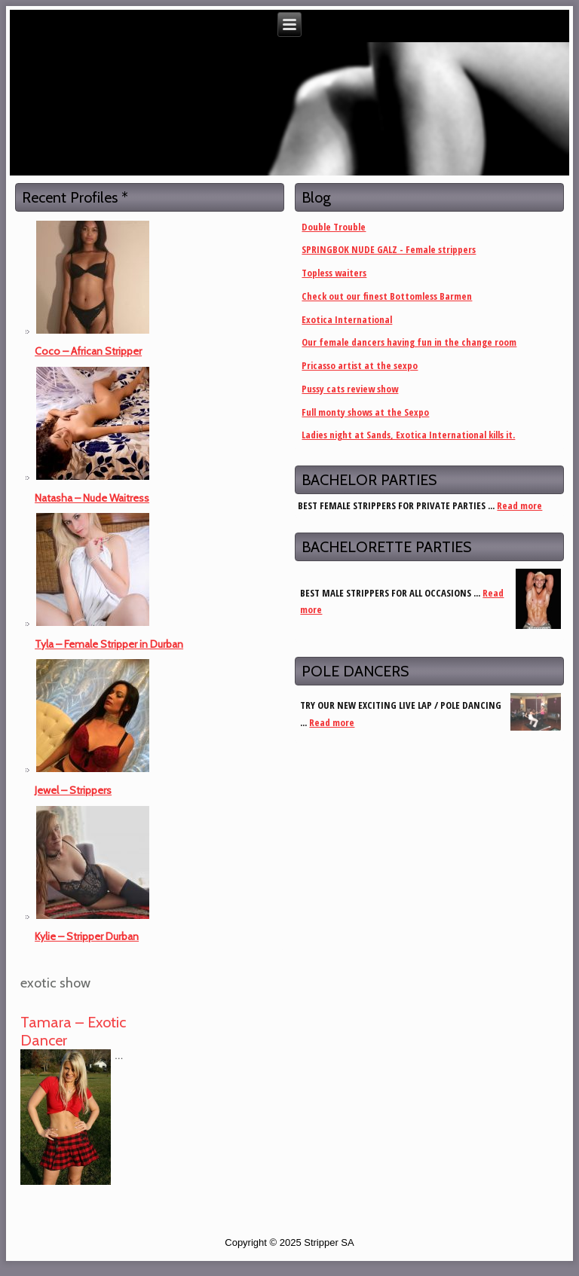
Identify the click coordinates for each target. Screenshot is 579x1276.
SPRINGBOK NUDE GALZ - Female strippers (389, 249)
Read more (519, 505)
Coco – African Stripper (88, 351)
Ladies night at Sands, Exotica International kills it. (408, 434)
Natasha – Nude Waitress (92, 498)
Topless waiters (334, 272)
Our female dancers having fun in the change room (409, 342)
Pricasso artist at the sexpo (360, 365)
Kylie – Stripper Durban (87, 936)
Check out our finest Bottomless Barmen (387, 296)
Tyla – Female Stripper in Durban (109, 644)
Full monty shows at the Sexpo (365, 412)
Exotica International (347, 319)
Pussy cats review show (350, 388)
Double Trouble (334, 227)
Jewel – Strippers (73, 790)
